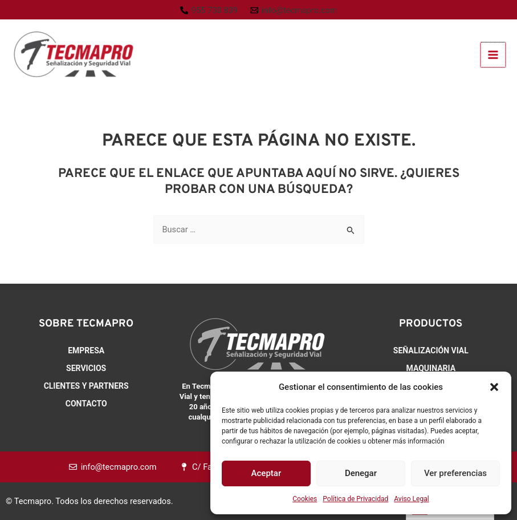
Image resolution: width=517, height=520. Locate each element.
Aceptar (266, 473)
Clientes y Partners (86, 385)
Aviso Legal (411, 499)
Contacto (86, 403)
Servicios (86, 368)
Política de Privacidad (355, 499)
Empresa (86, 350)
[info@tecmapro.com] (294, 10)
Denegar (361, 473)
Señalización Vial (431, 350)
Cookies (304, 499)
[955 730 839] (209, 10)
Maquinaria (431, 368)
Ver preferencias (455, 473)
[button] (494, 387)
